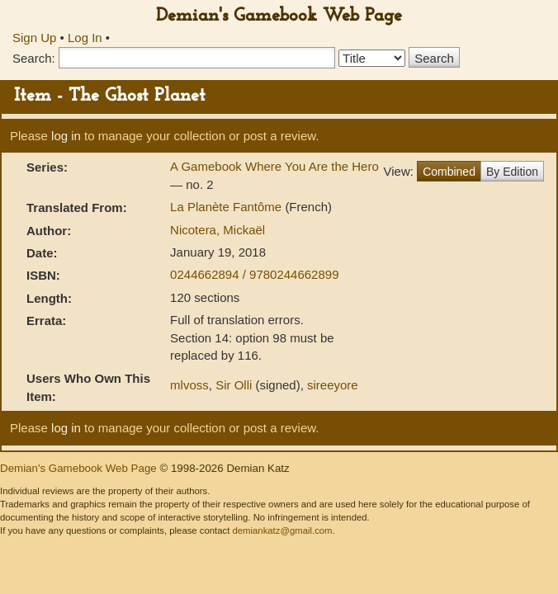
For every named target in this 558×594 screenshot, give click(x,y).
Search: (33, 58)
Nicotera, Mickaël (217, 230)
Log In (85, 38)
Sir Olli (233, 385)
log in (66, 136)
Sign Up (34, 38)
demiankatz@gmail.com (282, 530)
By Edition (512, 171)
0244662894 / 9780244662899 (254, 274)
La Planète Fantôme (227, 207)
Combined (449, 171)
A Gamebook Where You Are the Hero (274, 166)
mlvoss (189, 385)
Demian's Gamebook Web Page (279, 16)
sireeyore (332, 385)
